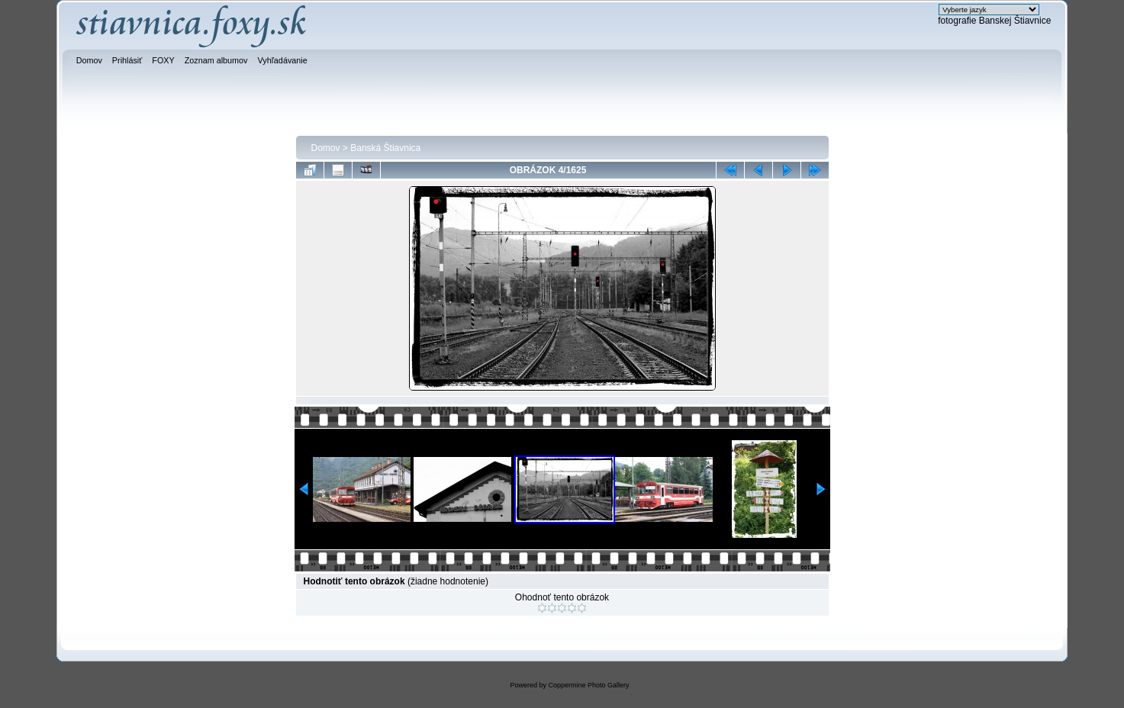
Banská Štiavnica (385, 148)
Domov (325, 148)
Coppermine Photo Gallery (588, 685)
